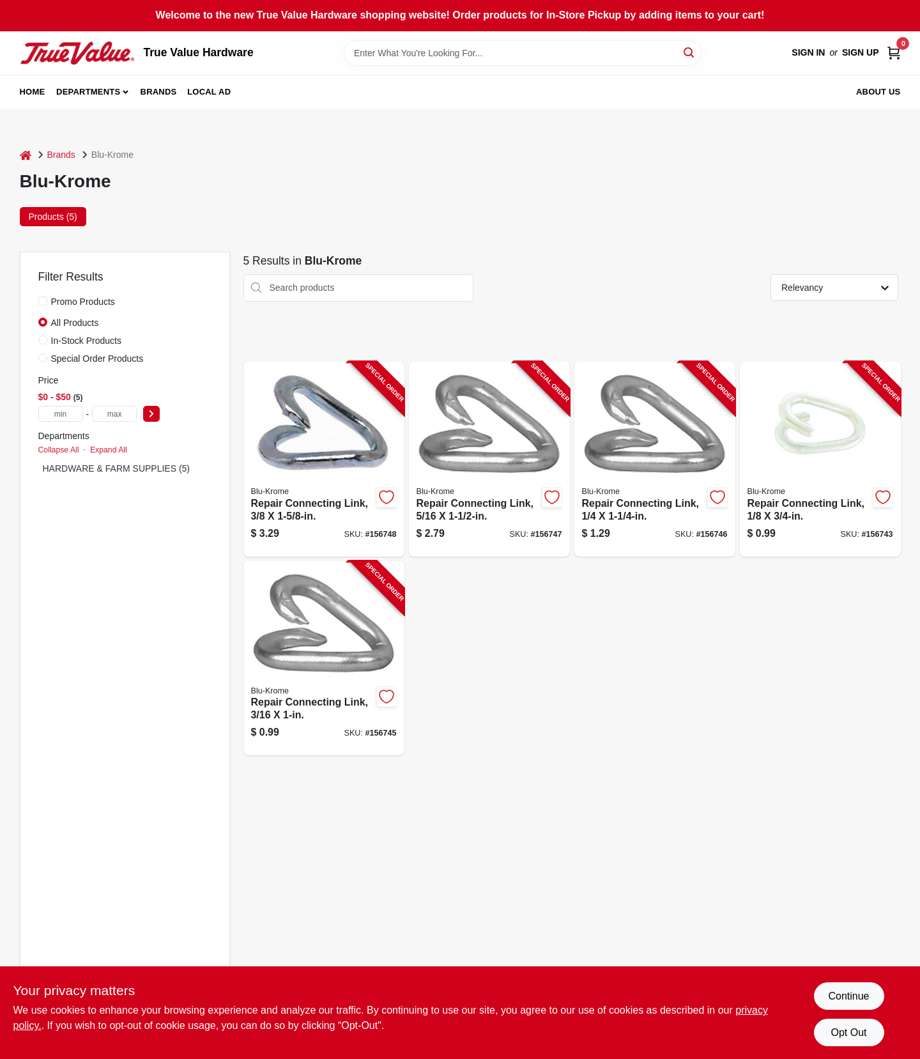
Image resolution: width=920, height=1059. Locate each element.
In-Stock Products (86, 340)
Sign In (808, 52)
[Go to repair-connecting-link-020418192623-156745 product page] (323, 658)
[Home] (25, 155)
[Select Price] (151, 414)
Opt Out (848, 1032)
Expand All (108, 449)
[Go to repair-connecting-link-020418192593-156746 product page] (654, 459)
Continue (848, 996)
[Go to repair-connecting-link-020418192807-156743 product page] (820, 459)
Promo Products (83, 301)
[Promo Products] (42, 301)
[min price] (60, 414)
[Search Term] (523, 53)
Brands (159, 92)
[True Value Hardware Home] (77, 53)
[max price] (114, 414)
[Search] (689, 52)
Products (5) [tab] (53, 217)
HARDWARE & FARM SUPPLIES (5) (116, 468)
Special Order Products (97, 358)
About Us (878, 92)
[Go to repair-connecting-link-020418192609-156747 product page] (489, 459)
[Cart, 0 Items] (893, 52)
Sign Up (860, 52)
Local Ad (209, 92)
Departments (88, 92)
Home (32, 92)
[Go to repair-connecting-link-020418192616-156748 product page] (323, 459)
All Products (75, 323)
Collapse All (58, 449)
